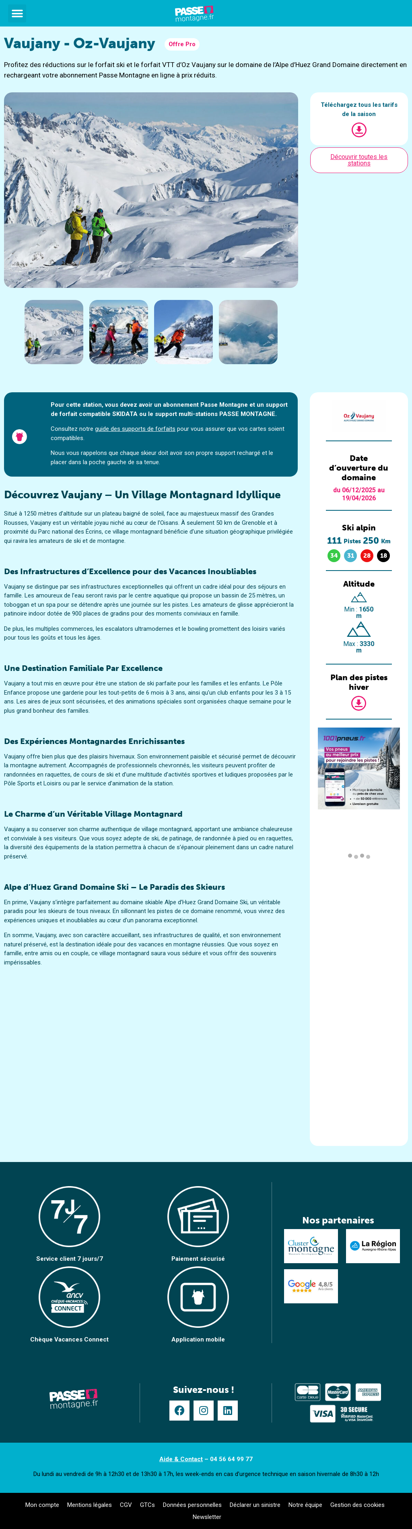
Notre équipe (305, 1505)
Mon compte (42, 1505)
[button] (17, 13)
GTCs (147, 1505)
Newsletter (207, 1517)
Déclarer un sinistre (255, 1505)
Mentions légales (89, 1505)
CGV (126, 1505)
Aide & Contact (181, 1459)
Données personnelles (192, 1505)
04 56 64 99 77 (231, 1459)
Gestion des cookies (357, 1505)
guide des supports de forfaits (135, 428)
